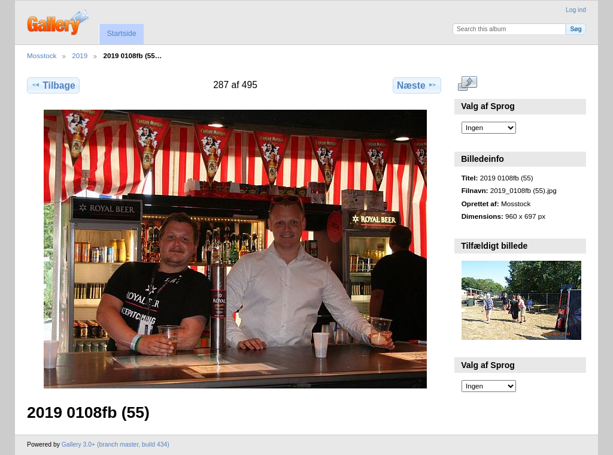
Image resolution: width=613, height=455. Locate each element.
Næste (417, 85)
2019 (79, 55)
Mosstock (41, 55)
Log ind (576, 10)
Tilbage (53, 85)
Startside (121, 33)
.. (468, 84)
